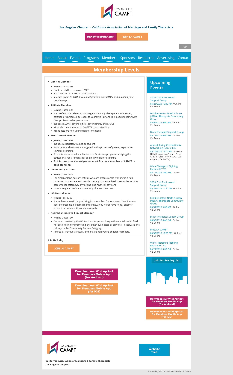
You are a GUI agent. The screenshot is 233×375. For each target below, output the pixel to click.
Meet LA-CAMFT (159, 229)
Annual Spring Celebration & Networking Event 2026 (165, 146)
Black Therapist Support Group (167, 131)
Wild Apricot (164, 371)
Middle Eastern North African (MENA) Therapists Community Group (166, 116)
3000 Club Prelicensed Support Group (162, 99)
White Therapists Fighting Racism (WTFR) (164, 168)
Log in (185, 46)
